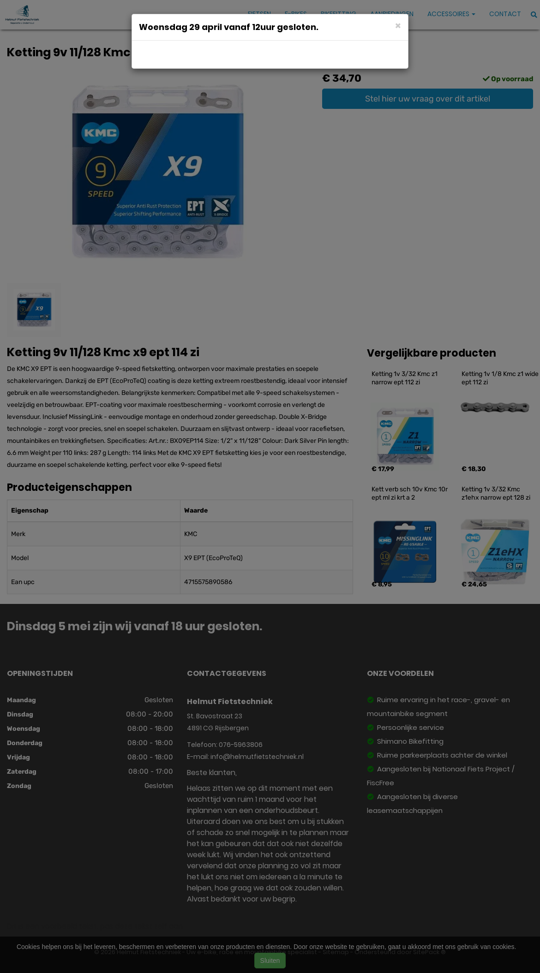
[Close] (398, 25)
